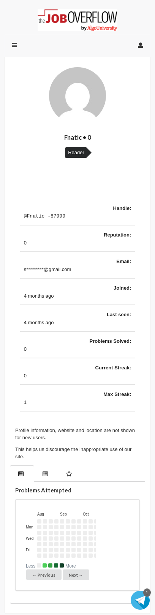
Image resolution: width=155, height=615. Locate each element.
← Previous (44, 576)
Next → (76, 576)
